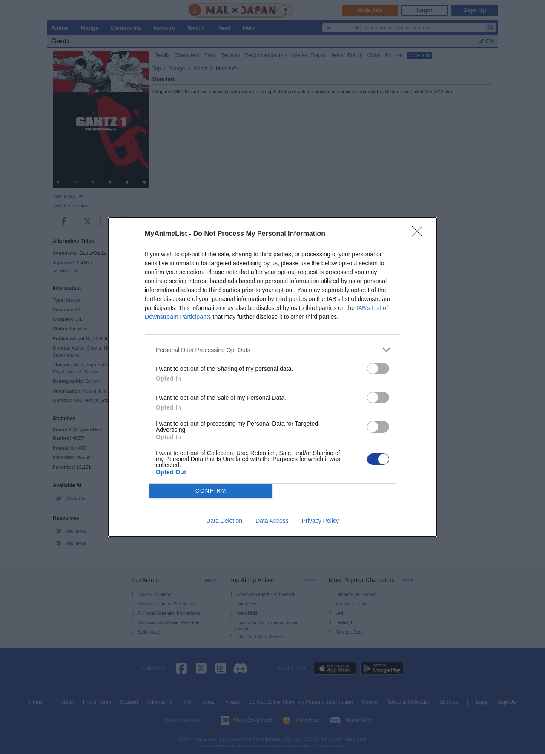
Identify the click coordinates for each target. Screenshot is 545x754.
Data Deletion (224, 520)
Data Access (272, 520)
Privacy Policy (320, 520)
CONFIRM (211, 491)
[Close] (420, 234)
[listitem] (272, 349)
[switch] (378, 368)
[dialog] (272, 377)
